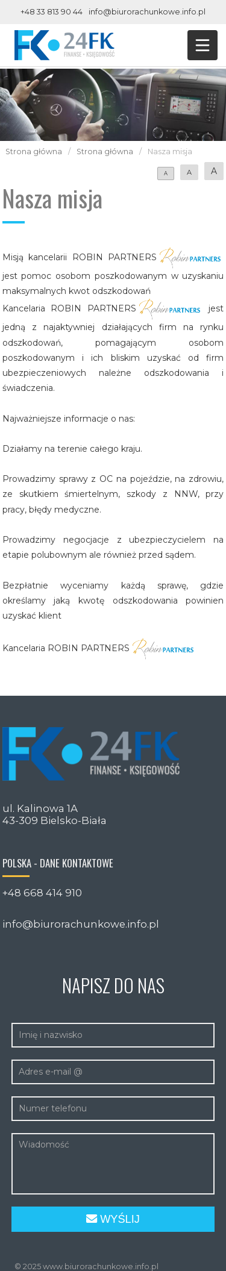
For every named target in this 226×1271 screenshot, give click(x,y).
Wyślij (113, 1219)
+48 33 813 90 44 (51, 11)
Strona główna (33, 151)
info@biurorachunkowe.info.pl (147, 11)
